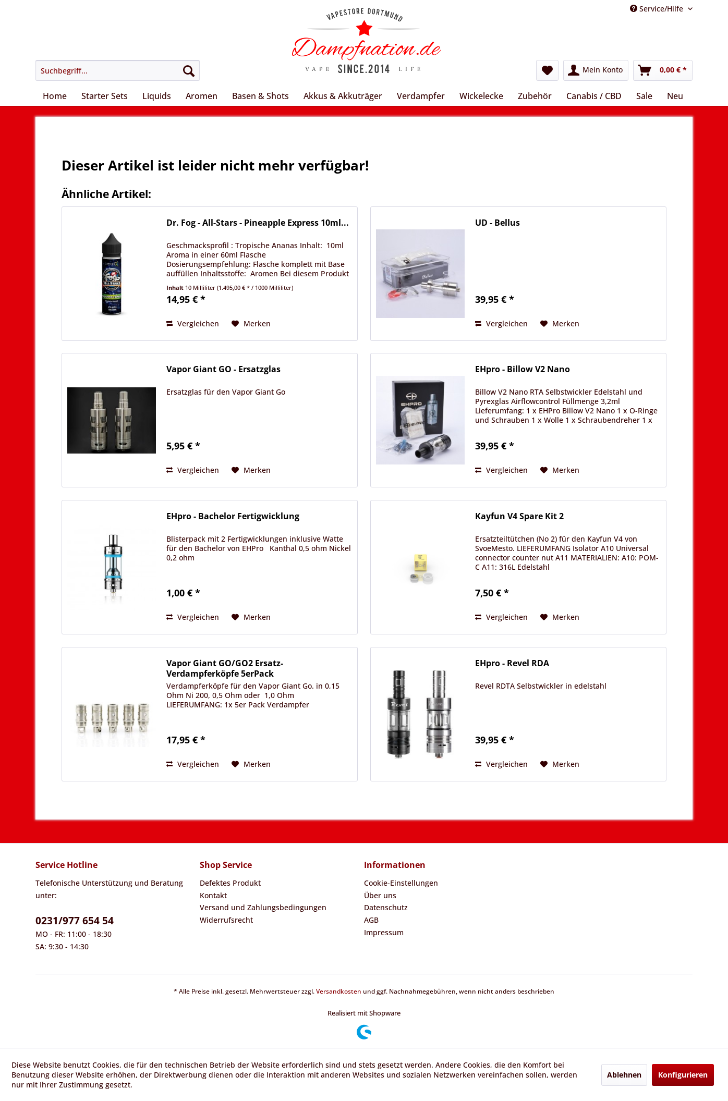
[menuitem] (117, 70)
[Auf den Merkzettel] (251, 323)
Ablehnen (624, 1075)
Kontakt (213, 895)
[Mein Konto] (595, 70)
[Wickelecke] (481, 96)
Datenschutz (386, 907)
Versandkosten (338, 991)
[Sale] (644, 96)
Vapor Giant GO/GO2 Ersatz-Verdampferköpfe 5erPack (224, 668)
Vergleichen (192, 323)
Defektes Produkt (230, 883)
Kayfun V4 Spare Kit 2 (519, 516)
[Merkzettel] (547, 70)
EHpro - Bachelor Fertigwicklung (232, 516)
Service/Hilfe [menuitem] (657, 9)
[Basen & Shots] (260, 96)
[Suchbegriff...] (117, 70)
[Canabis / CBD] (594, 96)
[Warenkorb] (663, 70)
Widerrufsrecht (226, 920)
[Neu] (675, 96)
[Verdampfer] (421, 96)
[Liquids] (156, 96)
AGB (371, 920)
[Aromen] (201, 96)
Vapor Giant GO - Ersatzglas (223, 369)
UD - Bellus (497, 222)
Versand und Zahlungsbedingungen (263, 907)
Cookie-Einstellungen (401, 883)
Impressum (384, 932)
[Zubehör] (535, 96)
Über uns (380, 895)
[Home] (54, 96)
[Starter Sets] (104, 96)
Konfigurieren (683, 1075)
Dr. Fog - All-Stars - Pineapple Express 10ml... (257, 222)
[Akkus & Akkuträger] (343, 96)
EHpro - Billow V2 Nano (522, 369)
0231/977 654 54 (74, 920)
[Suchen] (189, 70)
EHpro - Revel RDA (512, 663)
